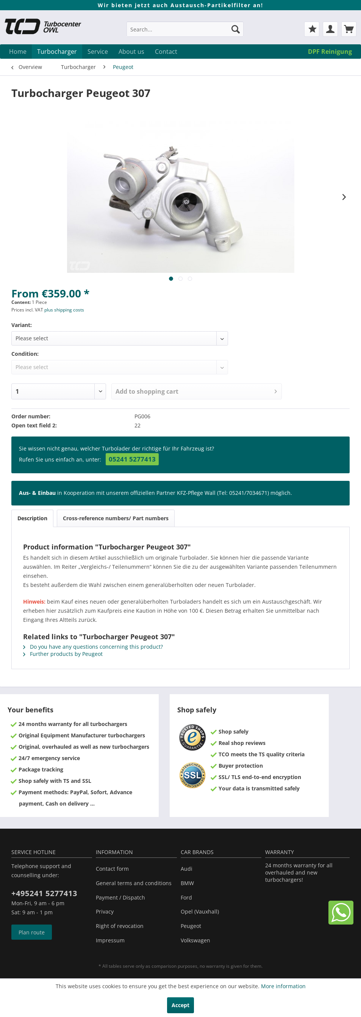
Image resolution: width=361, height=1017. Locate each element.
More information (283, 986)
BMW (187, 883)
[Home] (18, 51)
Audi (186, 868)
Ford (186, 897)
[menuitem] (185, 33)
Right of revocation (120, 925)
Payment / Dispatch (120, 897)
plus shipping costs (64, 310)
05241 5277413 (132, 459)
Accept (180, 1005)
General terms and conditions (134, 883)
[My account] (330, 29)
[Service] (97, 51)
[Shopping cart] (348, 29)
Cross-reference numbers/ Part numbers (116, 518)
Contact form (112, 868)
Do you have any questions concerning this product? (93, 646)
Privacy (105, 911)
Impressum (110, 940)
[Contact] (166, 51)
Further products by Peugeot (63, 653)
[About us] (131, 51)
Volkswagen (195, 940)
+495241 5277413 (44, 893)
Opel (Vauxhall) (200, 911)
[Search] (236, 29)
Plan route (32, 932)
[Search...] (185, 29)
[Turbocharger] (57, 51)
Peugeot (191, 925)
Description (32, 518)
